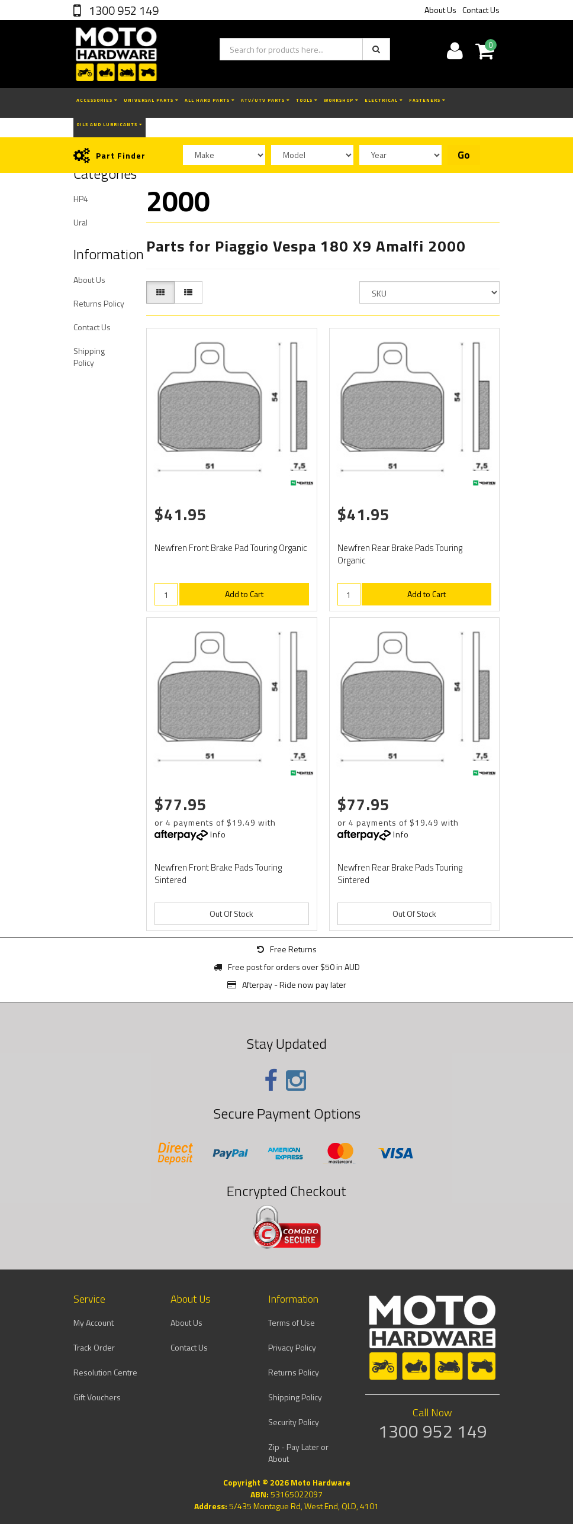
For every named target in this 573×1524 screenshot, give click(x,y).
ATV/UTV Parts (265, 100)
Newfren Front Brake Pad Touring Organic (230, 548)
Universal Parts (151, 100)
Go (464, 155)
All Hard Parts (210, 100)
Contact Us (481, 10)
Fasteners (427, 100)
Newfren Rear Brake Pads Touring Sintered (399, 874)
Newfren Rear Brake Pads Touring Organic (399, 554)
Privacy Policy (292, 1347)
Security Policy (293, 1422)
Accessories (97, 100)
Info (218, 834)
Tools (307, 100)
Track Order (94, 1347)
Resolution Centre (105, 1372)
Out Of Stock (231, 913)
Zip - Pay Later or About (298, 1453)
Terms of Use (291, 1322)
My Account (93, 1322)
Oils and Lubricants (109, 124)
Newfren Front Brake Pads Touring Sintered (218, 874)
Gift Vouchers (97, 1397)
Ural (80, 222)
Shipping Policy (89, 356)
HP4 (80, 198)
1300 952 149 (122, 10)
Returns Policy (98, 303)
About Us (440, 10)
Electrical (384, 100)
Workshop (341, 100)
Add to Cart (244, 594)
